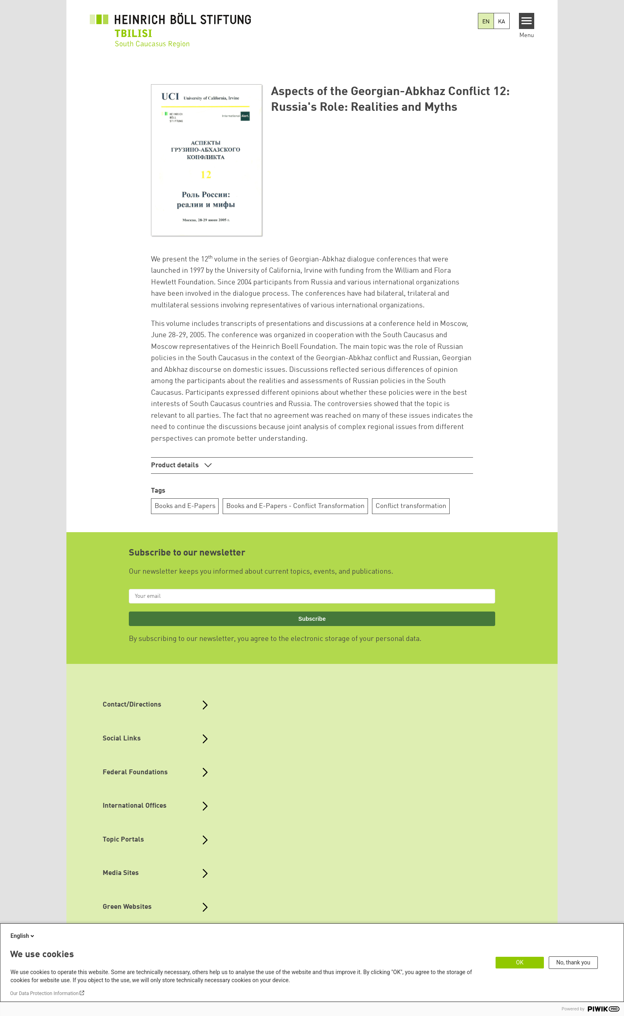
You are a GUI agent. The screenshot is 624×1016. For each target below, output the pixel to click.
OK (519, 962)
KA (501, 22)
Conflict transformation (411, 506)
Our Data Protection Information (44, 993)
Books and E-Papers (185, 506)
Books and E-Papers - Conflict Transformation (295, 506)
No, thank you (573, 962)
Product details (175, 465)
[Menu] (527, 21)
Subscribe (312, 619)
